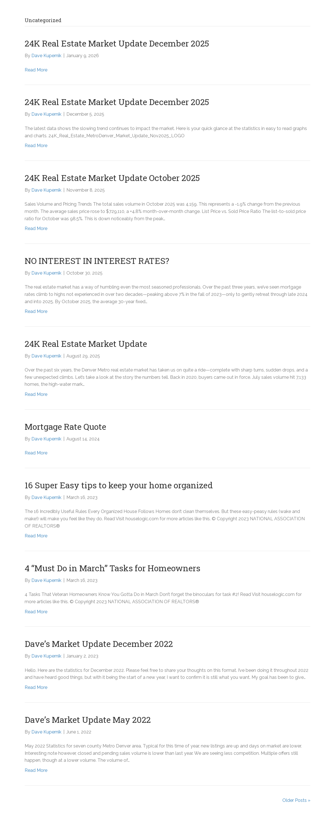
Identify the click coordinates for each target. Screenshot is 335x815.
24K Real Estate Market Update (86, 343)
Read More (36, 70)
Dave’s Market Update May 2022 (88, 719)
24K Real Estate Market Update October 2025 (112, 177)
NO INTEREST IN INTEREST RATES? (97, 260)
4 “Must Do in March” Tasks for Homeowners (112, 568)
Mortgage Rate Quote (65, 426)
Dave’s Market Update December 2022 (99, 643)
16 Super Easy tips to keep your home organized (119, 485)
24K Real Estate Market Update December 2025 (117, 43)
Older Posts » (296, 800)
